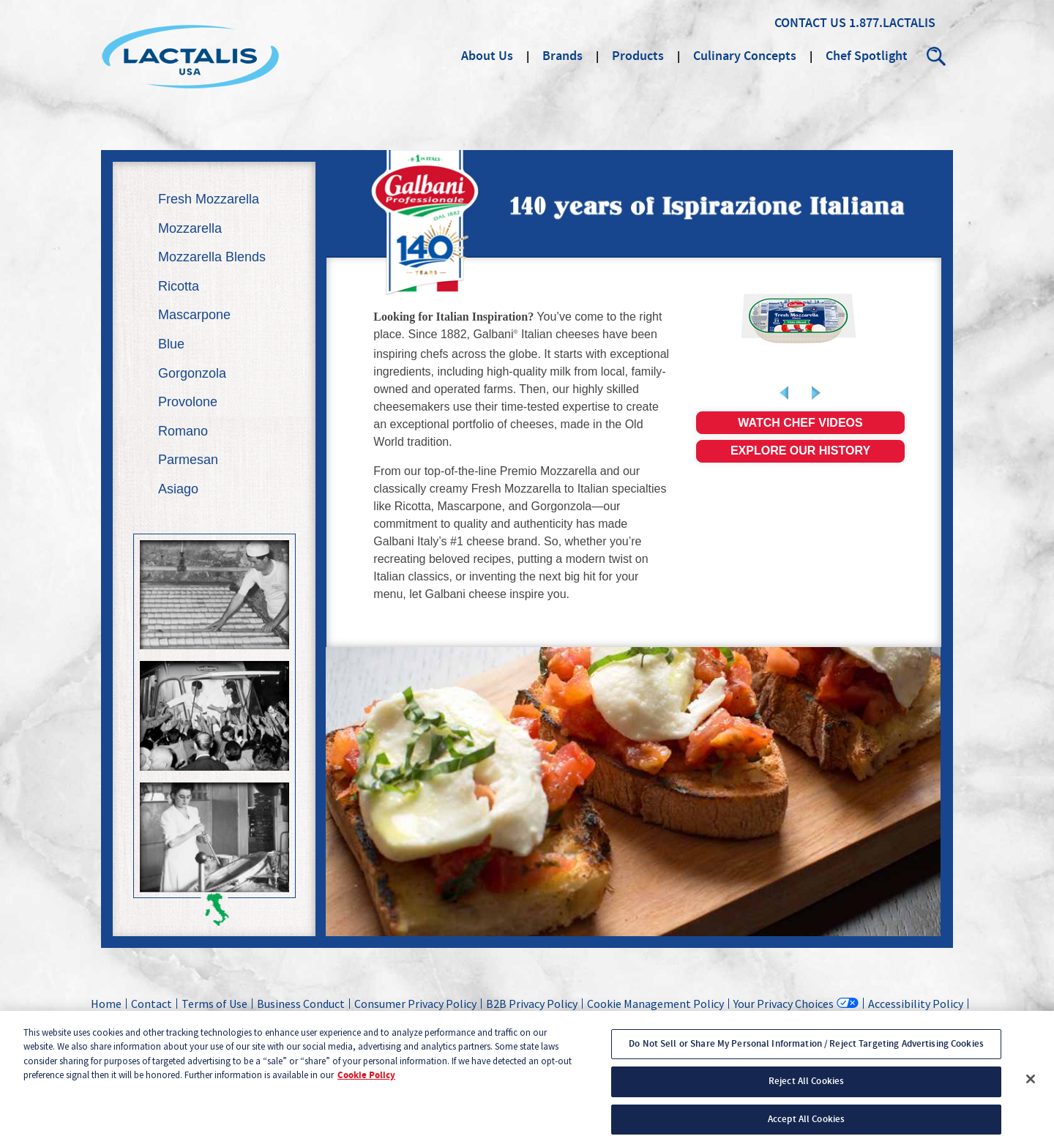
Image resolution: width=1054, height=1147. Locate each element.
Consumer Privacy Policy (415, 1003)
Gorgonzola (192, 373)
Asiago (178, 489)
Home (106, 1003)
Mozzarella (190, 228)
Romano (183, 431)
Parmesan (188, 459)
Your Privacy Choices (783, 1003)
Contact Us (810, 23)
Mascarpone (194, 314)
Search (937, 56)
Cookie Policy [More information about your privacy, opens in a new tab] (366, 1081)
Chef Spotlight (867, 56)
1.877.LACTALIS (892, 23)
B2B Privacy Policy (532, 1003)
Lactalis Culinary (190, 56)
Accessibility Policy (915, 1003)
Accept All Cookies (806, 1125)
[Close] (1030, 1085)
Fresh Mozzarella (208, 199)
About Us (487, 56)
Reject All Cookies (806, 1087)
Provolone (187, 402)
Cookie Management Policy (655, 1003)
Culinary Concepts (744, 56)
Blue (171, 344)
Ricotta (178, 286)
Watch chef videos (800, 422)
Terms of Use (214, 1003)
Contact (151, 1003)
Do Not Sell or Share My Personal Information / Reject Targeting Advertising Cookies (806, 1049)
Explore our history (800, 450)
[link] (800, 318)
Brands (562, 56)
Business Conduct (301, 1003)
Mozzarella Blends (212, 257)
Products (638, 56)
